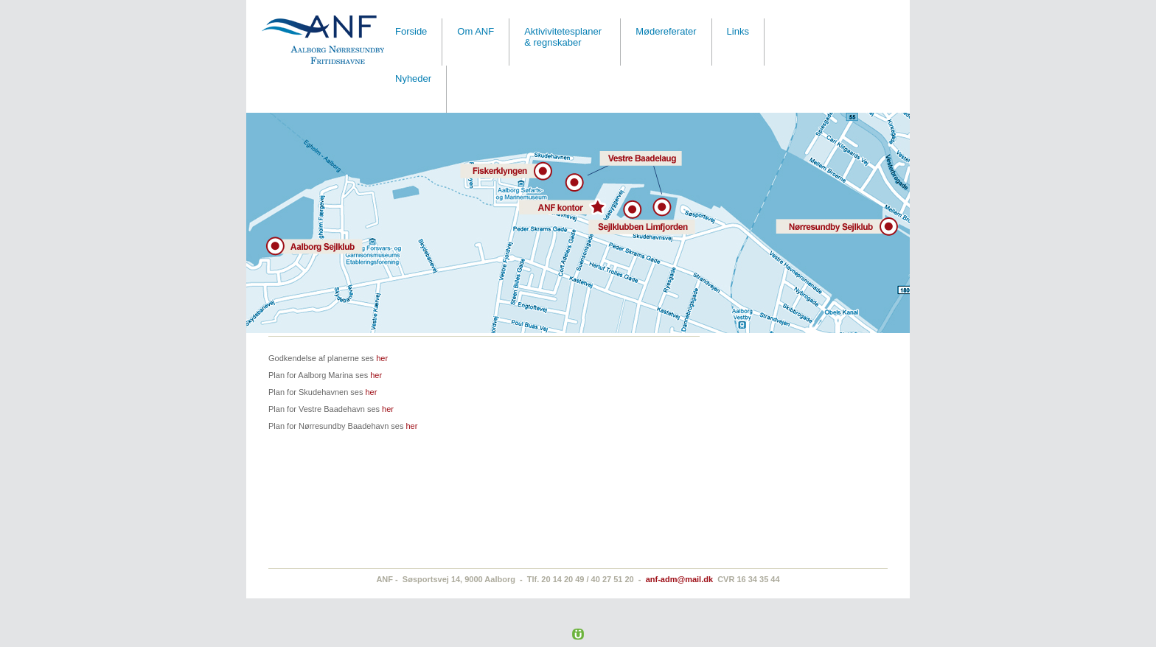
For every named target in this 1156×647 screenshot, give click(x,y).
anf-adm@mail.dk (679, 579)
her (382, 358)
